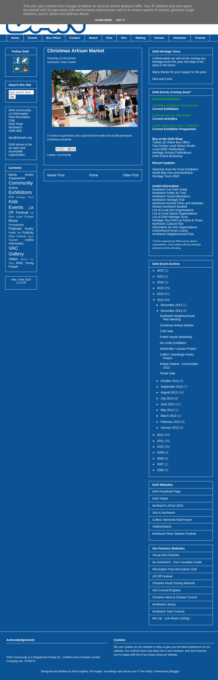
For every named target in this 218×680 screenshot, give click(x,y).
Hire (124, 37)
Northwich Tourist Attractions (171, 196)
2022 (161, 276)
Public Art (15, 232)
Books (29, 174)
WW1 (19, 263)
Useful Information (21, 241)
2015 (161, 288)
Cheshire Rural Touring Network (173, 583)
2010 (161, 446)
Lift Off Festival (162, 576)
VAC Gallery (16, 251)
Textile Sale (167, 373)
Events (33, 37)
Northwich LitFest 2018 (167, 505)
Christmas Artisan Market (75, 50)
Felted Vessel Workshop (176, 337)
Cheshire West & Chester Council (174, 597)
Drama (13, 187)
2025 (161, 270)
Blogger (174, 671)
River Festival (17, 236)
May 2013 (167, 410)
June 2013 (167, 404)
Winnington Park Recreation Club (174, 569)
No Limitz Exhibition (173, 343)
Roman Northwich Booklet (169, 206)
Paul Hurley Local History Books (173, 145)
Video (13, 259)
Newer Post (56, 175)
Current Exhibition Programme (174, 129)
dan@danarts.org (20, 137)
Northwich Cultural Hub (167, 223)
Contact (75, 37)
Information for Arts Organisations (174, 227)
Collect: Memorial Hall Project (172, 519)
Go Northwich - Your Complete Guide (177, 562)
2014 (161, 294)
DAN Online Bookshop (167, 156)
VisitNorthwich (161, 526)
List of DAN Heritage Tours (170, 217)
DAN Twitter (160, 498)
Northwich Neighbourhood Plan (173, 234)
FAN (11, 197)
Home (15, 37)
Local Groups (24, 216)
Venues (159, 37)
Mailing (140, 37)
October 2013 (170, 381)
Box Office (53, 37)
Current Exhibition (165, 109)
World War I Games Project (178, 348)
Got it (120, 20)
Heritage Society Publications (171, 152)
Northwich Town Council (168, 611)
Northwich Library (164, 604)
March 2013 (168, 415)
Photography (16, 224)
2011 (161, 441)
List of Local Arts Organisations (173, 210)
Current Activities (164, 118)
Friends (200, 37)
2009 (161, 452)
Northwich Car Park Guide (169, 189)
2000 (161, 470)
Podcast (15, 229)
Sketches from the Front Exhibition (175, 169)
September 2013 (171, 386)
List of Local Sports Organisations (174, 213)
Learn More (103, 20)
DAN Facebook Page (166, 491)
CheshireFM (17, 178)
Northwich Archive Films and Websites (177, 203)
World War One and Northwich (172, 172)
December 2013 (171, 305)
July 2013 (167, 398)
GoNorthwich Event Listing (170, 230)
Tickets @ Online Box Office (171, 142)
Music (13, 221)
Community (64, 154)
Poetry (29, 228)
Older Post (131, 175)
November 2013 (171, 310)
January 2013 (170, 427)
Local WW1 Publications (168, 149)
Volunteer (179, 37)
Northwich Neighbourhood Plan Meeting (177, 317)
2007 (161, 464)
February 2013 (170, 421)
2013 (161, 300)
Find (109, 37)
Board (93, 37)
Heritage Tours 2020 (165, 176)
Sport (30, 236)
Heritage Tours (24, 197)
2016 (161, 282)
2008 (161, 458)
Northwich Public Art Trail (169, 193)
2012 (161, 435)
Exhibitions (20, 192)
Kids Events (16, 204)
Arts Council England (166, 590)
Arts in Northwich (163, 512)
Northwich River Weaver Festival (174, 533)
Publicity (27, 232)
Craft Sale (166, 331)
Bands (13, 174)
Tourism (13, 240)
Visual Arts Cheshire (165, 555)
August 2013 (169, 392)
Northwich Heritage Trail (168, 199)
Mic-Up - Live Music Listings (171, 618)
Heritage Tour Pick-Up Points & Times (177, 220)
